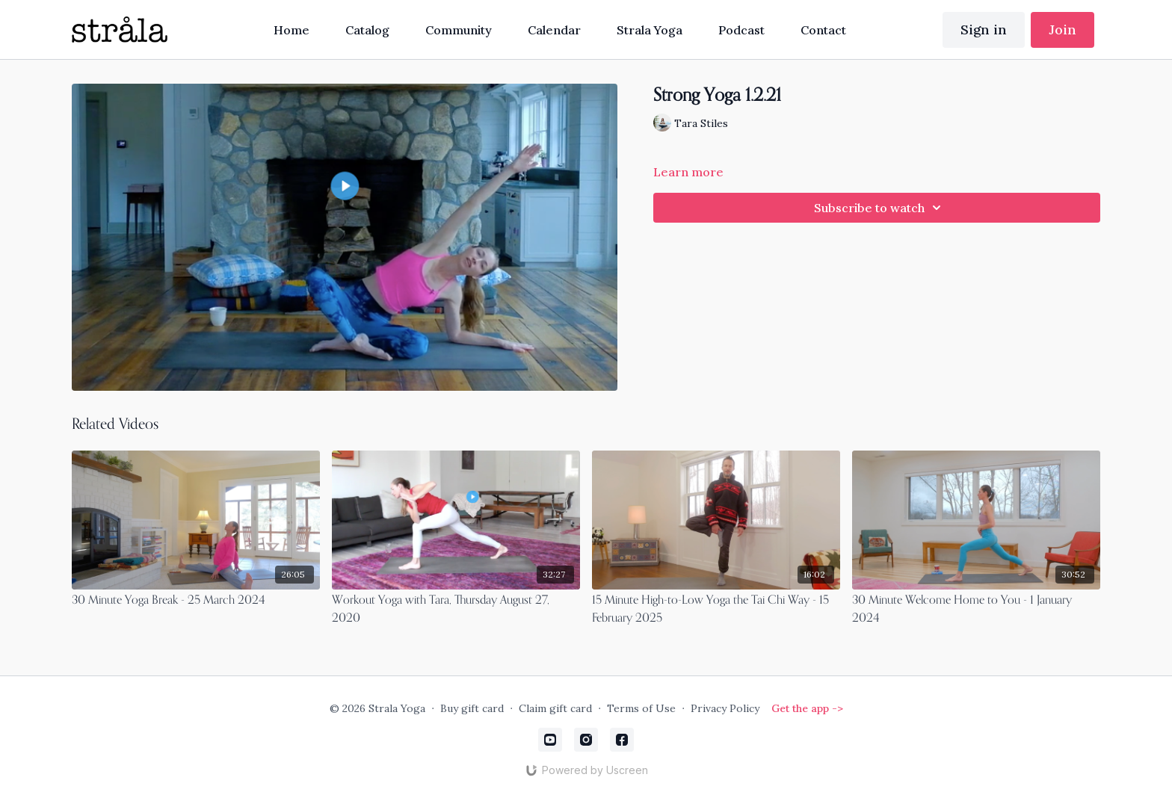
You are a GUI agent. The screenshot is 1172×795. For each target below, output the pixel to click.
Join (1062, 29)
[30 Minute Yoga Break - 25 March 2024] (196, 601)
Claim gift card (555, 708)
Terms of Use (641, 708)
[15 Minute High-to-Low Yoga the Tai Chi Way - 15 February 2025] (716, 610)
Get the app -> (807, 708)
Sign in (983, 29)
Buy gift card (472, 708)
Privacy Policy (725, 708)
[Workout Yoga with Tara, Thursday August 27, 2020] (456, 610)
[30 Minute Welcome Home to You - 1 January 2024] (976, 610)
